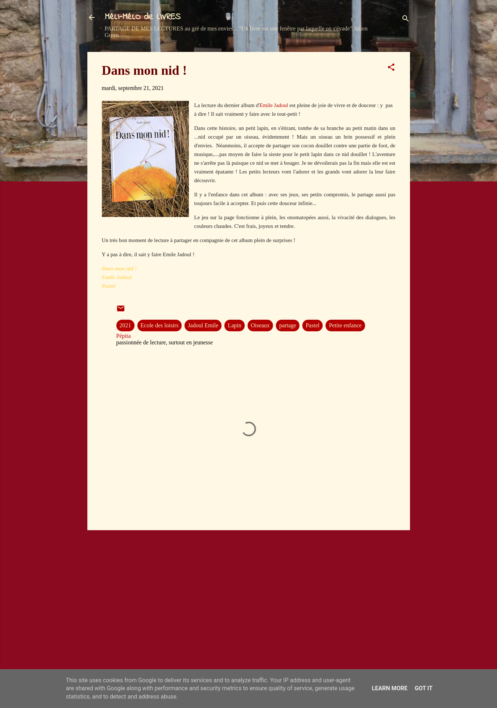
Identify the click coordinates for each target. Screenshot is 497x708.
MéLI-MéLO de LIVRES (143, 17)
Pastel (312, 325)
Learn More (389, 688)
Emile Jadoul (275, 105)
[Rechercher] (405, 20)
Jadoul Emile (203, 325)
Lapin (234, 325)
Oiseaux (260, 325)
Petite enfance (345, 325)
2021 (125, 325)
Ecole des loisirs (160, 325)
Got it (423, 688)
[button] (391, 68)
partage (287, 325)
